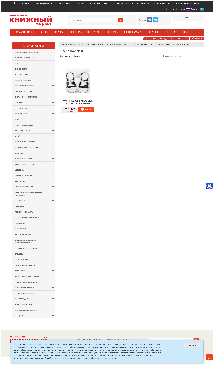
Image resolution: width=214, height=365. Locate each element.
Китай (34, 136)
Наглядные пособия (34, 186)
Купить (86, 109)
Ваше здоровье (34, 74)
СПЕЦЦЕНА (34, 253)
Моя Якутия (34, 180)
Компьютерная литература (34, 147)
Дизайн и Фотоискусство (34, 96)
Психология (34, 222)
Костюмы (19, 153)
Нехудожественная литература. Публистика (34, 193)
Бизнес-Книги (34, 68)
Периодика (34, 206)
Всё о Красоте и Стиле (34, 85)
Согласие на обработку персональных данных (99, 358)
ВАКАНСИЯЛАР (143, 3)
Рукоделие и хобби (34, 234)
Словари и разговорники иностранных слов (34, 241)
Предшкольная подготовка (34, 217)
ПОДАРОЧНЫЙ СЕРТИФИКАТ (188, 3)
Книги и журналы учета (34, 141)
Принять (192, 345)
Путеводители (21, 229)
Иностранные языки (34, 124)
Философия (34, 270)
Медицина (34, 169)
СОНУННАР (81, 339)
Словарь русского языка (34, 248)
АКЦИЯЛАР (79, 3)
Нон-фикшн (34, 200)
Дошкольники (34, 113)
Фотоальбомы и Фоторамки (34, 276)
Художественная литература (34, 281)
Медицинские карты (34, 175)
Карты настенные (34, 130)
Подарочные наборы (24, 212)
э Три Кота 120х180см (23, 304)
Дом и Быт (34, 102)
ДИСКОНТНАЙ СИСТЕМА (98, 3)
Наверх (209, 358)
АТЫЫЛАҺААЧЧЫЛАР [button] (123, 3)
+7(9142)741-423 (180, 38)
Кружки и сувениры (34, 158)
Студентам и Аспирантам (34, 264)
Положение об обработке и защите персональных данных (57, 358)
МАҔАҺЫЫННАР (63, 3)
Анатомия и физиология (25, 58)
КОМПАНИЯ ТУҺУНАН (43, 3)
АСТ (34, 63)
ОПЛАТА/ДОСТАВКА (162, 3)
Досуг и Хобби (34, 107)
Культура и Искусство (34, 164)
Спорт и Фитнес (34, 259)
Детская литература (34, 91)
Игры (34, 119)
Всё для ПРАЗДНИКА (34, 79)
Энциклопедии (34, 298)
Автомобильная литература (34, 51)
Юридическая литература (34, 309)
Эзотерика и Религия (34, 293)
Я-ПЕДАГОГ (34, 315)
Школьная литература (34, 287)
